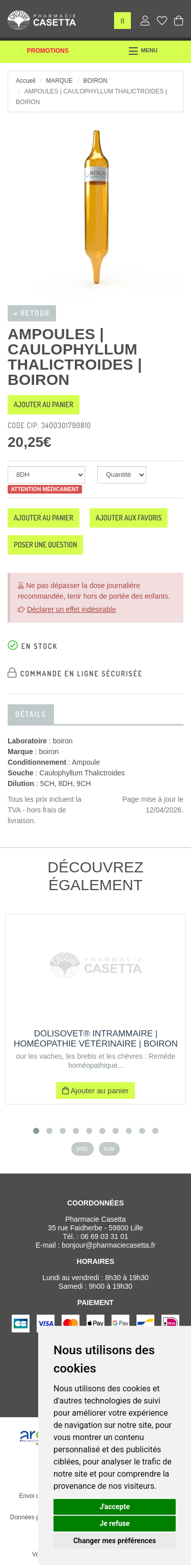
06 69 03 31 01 (104, 1236)
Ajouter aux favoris (129, 517)
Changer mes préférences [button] (114, 1541)
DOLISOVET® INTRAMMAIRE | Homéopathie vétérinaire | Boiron (96, 1039)
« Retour (32, 313)
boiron (95, 80)
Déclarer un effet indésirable (71, 609)
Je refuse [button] (114, 1523)
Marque (59, 80)
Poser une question (45, 544)
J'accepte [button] (114, 1507)
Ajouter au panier (43, 404)
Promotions (48, 50)
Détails (30, 714)
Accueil (26, 80)
